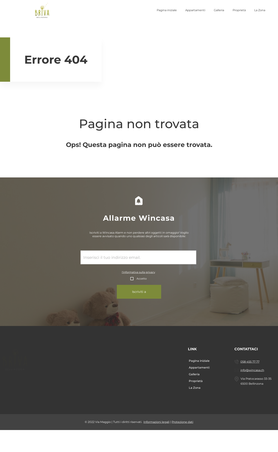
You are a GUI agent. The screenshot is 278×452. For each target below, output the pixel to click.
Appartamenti (195, 10)
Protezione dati (182, 435)
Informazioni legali (156, 435)
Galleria (219, 10)
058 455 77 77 (263, 361)
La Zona (259, 10)
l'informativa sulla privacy (138, 272)
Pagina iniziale (167, 10)
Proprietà (239, 10)
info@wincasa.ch (262, 379)
